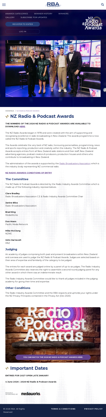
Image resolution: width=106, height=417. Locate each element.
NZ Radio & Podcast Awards (28, 111)
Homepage (9, 111)
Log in (22, 31)
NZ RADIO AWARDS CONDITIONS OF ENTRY (28, 173)
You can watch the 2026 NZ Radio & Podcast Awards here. (53, 357)
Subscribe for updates (34, 17)
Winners (63, 13)
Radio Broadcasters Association (75, 163)
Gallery (9, 17)
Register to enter (22, 24)
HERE (22, 126)
